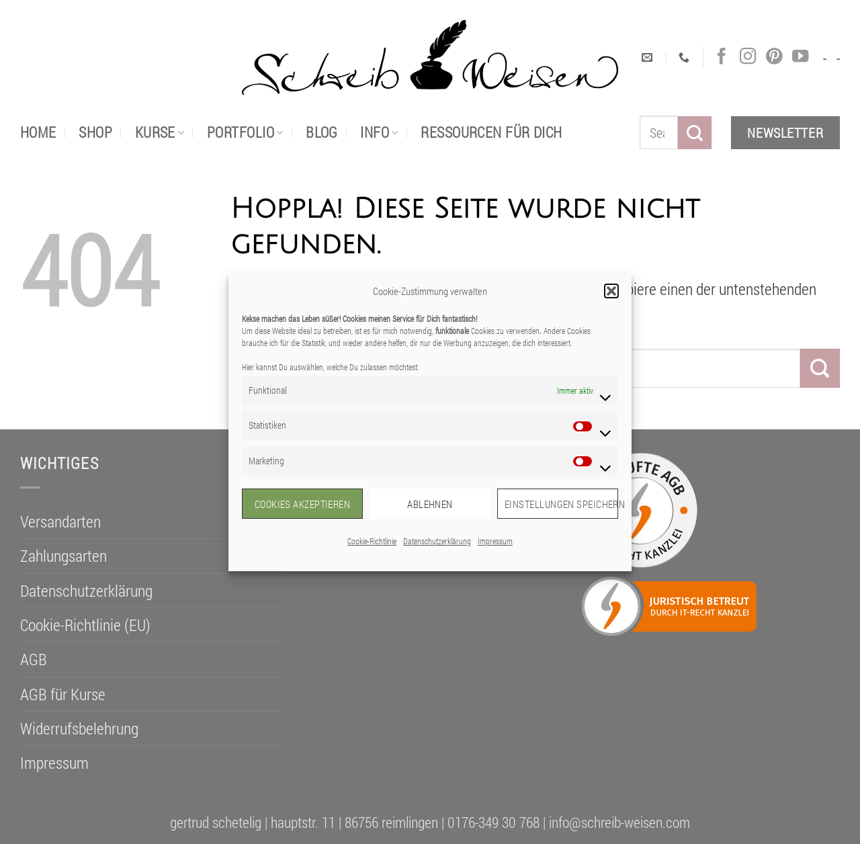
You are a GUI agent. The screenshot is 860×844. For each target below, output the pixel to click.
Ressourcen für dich (491, 132)
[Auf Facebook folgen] (722, 57)
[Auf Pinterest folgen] (774, 57)
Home (38, 132)
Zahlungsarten (63, 555)
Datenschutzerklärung (437, 541)
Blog (322, 132)
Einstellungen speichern (561, 504)
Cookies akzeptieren (303, 504)
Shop (95, 132)
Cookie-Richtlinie (371, 541)
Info (379, 132)
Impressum (495, 541)
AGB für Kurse (62, 694)
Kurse (160, 132)
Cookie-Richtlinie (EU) (85, 625)
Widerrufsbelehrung (79, 728)
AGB (33, 659)
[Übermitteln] (695, 132)
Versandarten (60, 521)
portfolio (245, 132)
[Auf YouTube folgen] (800, 57)
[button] (611, 291)
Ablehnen (430, 504)
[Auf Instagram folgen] (748, 57)
